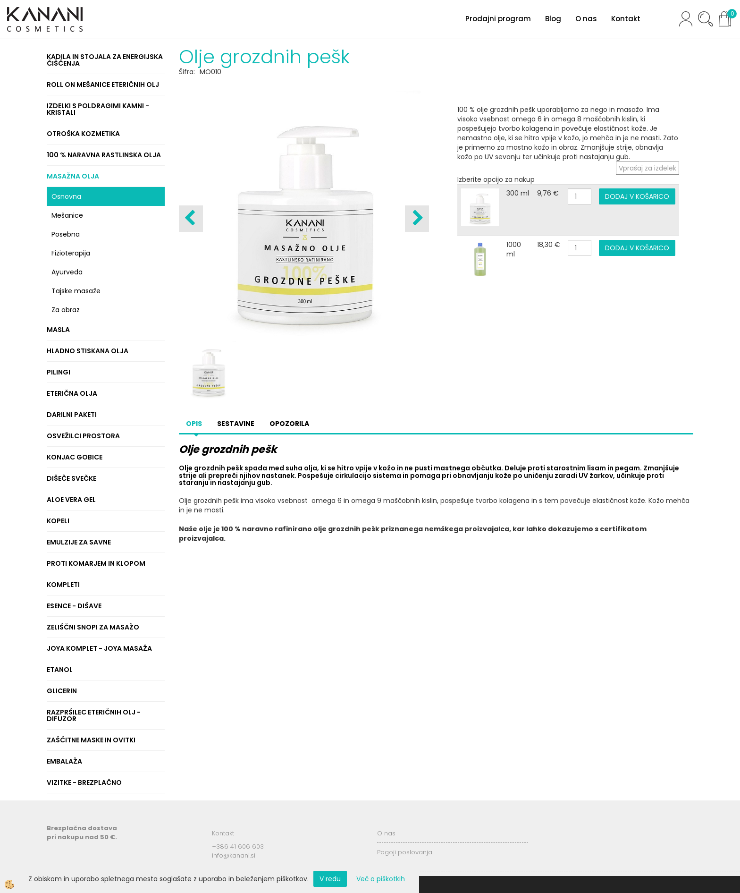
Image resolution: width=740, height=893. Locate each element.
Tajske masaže (76, 291)
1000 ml (513, 249)
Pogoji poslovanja (404, 852)
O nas (586, 19)
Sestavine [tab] (235, 423)
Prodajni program (498, 19)
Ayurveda (67, 272)
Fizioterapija (70, 253)
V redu (330, 879)
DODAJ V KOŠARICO (637, 196)
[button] (417, 218)
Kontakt (625, 19)
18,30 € (548, 244)
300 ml (517, 193)
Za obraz (65, 310)
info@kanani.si (233, 855)
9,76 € (548, 193)
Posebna (65, 234)
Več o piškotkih (380, 879)
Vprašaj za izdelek (647, 168)
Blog (553, 19)
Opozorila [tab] (289, 423)
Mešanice (67, 215)
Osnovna (66, 196)
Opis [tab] (194, 423)
